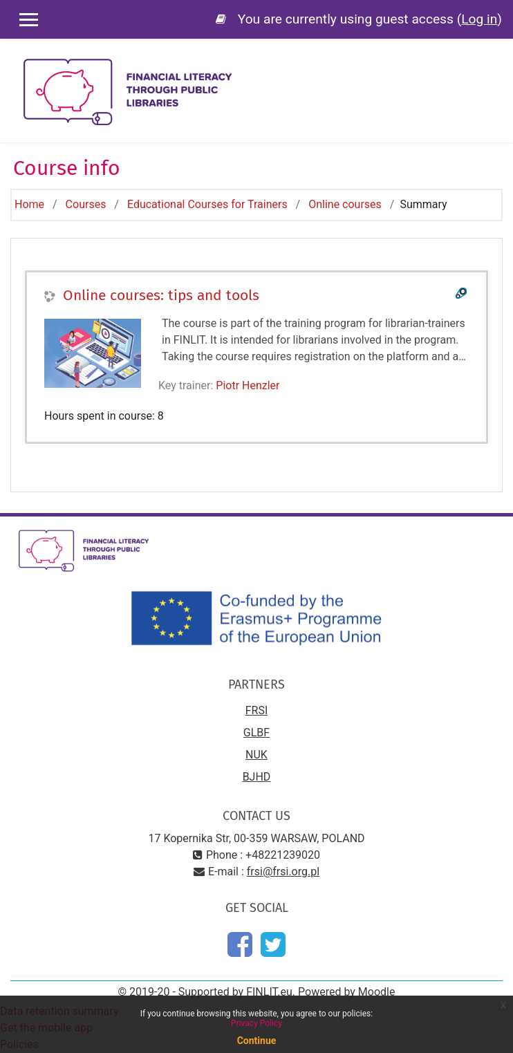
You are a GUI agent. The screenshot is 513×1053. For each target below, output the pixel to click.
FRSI (256, 710)
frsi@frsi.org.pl (283, 871)
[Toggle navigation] (493, 69)
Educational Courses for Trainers (207, 204)
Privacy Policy (256, 1023)
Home (29, 204)
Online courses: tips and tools (161, 295)
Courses (86, 204)
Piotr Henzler (247, 385)
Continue (257, 1040)
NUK (256, 754)
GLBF (256, 732)
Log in (479, 19)
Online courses (345, 204)
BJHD (257, 776)
